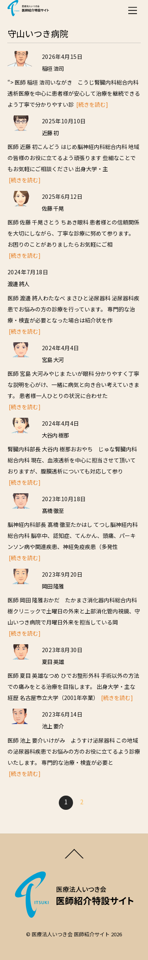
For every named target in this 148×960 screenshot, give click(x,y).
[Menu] (133, 10)
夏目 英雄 (53, 662)
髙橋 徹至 (53, 511)
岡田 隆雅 (53, 586)
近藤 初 (50, 133)
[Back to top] (74, 858)
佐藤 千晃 (53, 208)
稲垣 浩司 (53, 68)
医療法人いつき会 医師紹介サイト (71, 934)
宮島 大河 (53, 360)
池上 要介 (53, 726)
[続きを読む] (92, 104)
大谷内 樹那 (55, 435)
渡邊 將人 (18, 284)
